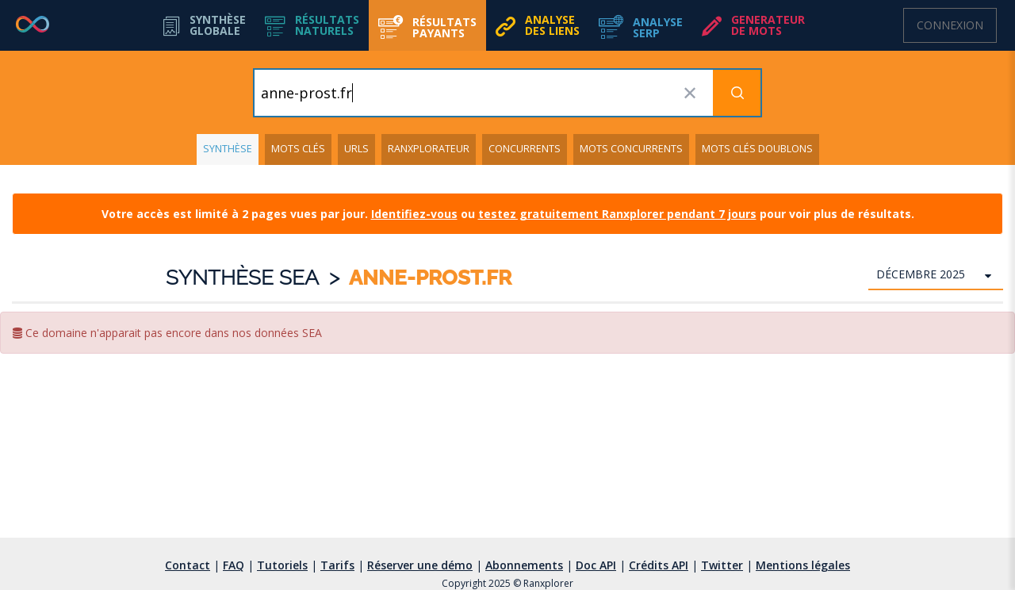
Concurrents (524, 148)
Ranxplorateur (428, 148)
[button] (312, 25)
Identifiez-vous (414, 213)
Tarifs (337, 565)
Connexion (950, 25)
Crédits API (658, 565)
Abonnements (524, 565)
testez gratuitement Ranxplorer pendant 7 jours (617, 213)
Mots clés (298, 148)
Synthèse (227, 148)
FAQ (233, 565)
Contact (187, 565)
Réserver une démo (420, 565)
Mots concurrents (631, 148)
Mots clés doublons (757, 148)
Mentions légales (803, 565)
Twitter (722, 565)
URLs (356, 148)
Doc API (596, 565)
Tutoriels (282, 565)
